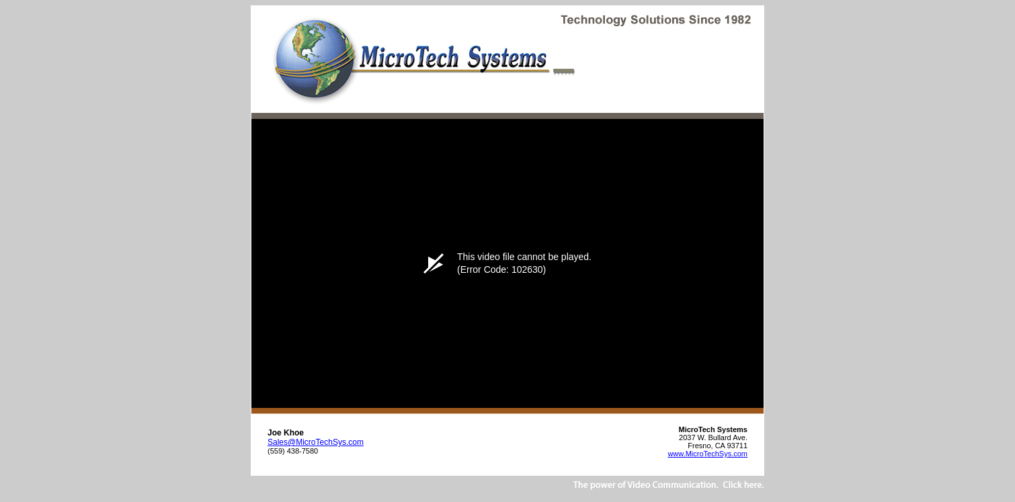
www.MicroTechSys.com (707, 454)
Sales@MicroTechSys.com (316, 442)
